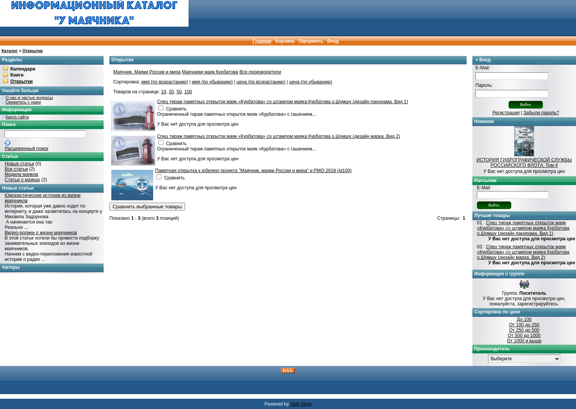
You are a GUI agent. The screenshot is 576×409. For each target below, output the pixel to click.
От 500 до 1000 (524, 335)
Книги (17, 75)
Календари (22, 69)
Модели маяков (21, 174)
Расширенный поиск (26, 148)
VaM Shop (301, 404)
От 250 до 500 (524, 330)
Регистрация (506, 112)
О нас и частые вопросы (29, 97)
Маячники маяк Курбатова (210, 72)
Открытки (32, 50)
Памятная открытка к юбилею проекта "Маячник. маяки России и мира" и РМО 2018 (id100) (253, 170)
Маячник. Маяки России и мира (147, 72)
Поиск (9, 124)
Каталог (10, 50)
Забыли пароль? (541, 112)
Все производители (260, 72)
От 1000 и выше (524, 340)
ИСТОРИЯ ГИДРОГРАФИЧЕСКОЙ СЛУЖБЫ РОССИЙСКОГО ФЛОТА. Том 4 (524, 162)
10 (163, 91)
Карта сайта (17, 117)
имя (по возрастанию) (164, 82)
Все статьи (16, 169)
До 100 (524, 319)
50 (179, 91)
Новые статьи (19, 163)
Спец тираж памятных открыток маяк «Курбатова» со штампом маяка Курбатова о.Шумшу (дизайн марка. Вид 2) (278, 136)
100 (188, 91)
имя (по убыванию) (212, 82)
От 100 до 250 (524, 325)
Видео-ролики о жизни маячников (41, 232)
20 (171, 91)
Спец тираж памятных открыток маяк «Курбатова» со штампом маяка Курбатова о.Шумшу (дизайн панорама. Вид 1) (282, 101)
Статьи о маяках (22, 179)
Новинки (484, 121)
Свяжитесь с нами (23, 102)
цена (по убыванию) (310, 82)
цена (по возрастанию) (261, 82)
